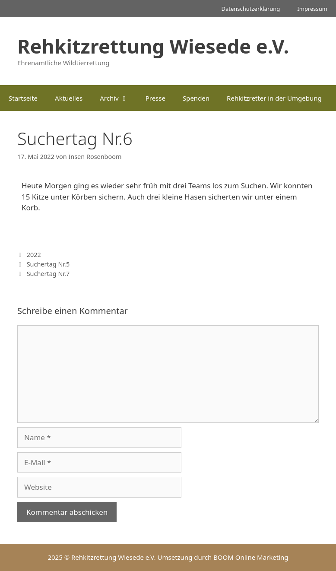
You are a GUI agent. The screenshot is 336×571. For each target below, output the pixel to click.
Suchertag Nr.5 (48, 264)
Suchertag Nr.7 (48, 274)
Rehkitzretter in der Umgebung (274, 98)
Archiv (118, 98)
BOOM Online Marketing (250, 557)
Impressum (312, 9)
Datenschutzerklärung (250, 9)
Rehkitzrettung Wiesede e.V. (153, 46)
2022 (34, 255)
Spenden (196, 98)
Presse (155, 98)
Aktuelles (68, 98)
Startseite (23, 98)
